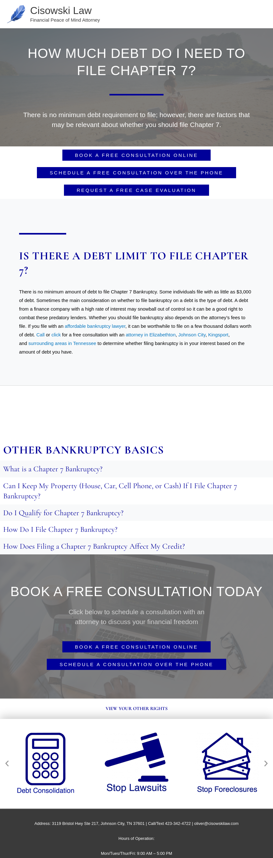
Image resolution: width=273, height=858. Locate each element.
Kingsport (218, 335)
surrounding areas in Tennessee (62, 344)
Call (40, 335)
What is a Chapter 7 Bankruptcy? (53, 470)
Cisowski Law (64, 10)
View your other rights (137, 709)
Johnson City (192, 335)
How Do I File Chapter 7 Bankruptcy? (61, 530)
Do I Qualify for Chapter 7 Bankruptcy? (64, 513)
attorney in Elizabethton (151, 335)
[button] (7, 764)
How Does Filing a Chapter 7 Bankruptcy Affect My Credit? (96, 547)
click (56, 335)
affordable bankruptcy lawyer (95, 327)
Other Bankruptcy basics (83, 451)
